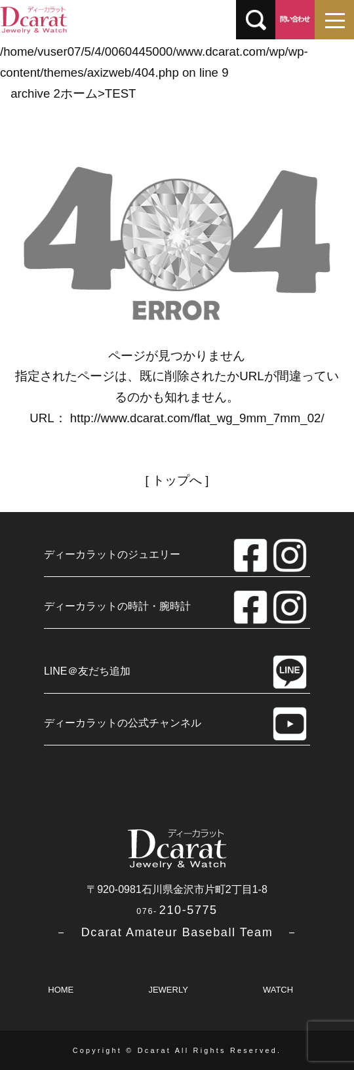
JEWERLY (167, 990)
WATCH (278, 990)
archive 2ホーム (54, 93)
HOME (60, 990)
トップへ (177, 480)
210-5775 (176, 910)
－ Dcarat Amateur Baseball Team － (176, 932)
